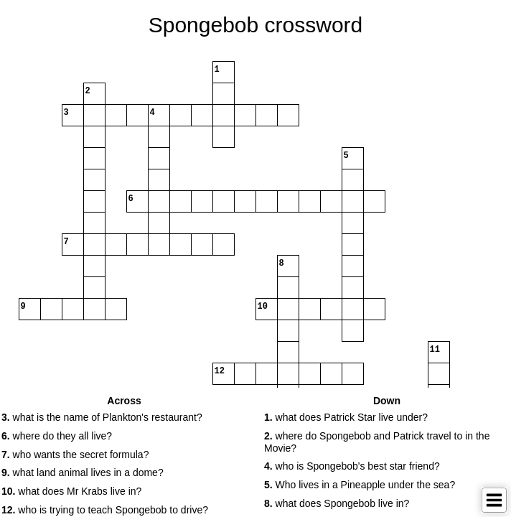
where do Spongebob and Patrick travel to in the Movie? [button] (376, 442)
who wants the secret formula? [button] (75, 454)
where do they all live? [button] (56, 436)
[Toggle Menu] (494, 500)
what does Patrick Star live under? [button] (346, 417)
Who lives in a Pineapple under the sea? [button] (359, 484)
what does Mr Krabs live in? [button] (71, 491)
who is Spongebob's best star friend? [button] (352, 466)
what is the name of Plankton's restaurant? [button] (101, 417)
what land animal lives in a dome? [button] (82, 472)
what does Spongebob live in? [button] (336, 503)
